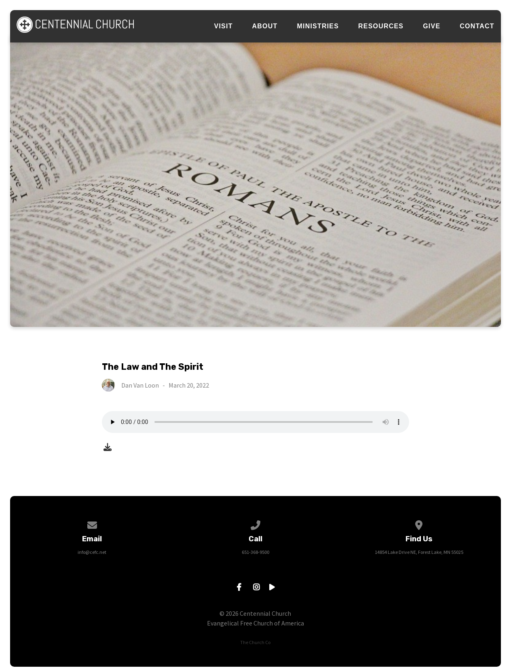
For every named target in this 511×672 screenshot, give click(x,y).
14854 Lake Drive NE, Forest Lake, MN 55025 (419, 552)
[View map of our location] (419, 524)
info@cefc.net (92, 552)
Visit (223, 26)
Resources (380, 26)
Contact (477, 26)
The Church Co (255, 642)
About (265, 26)
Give (431, 26)
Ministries (318, 26)
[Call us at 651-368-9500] (255, 524)
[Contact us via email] (92, 524)
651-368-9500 (255, 552)
